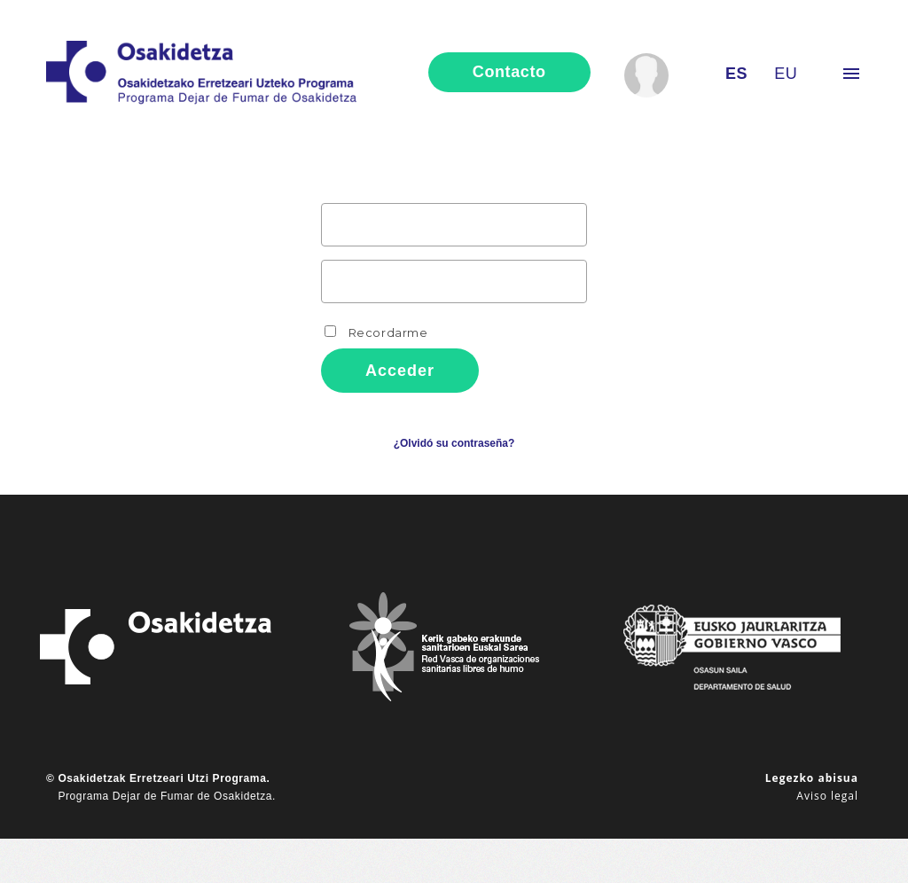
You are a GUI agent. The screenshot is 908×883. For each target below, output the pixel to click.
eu (785, 73)
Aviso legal (827, 795)
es (736, 73)
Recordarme (376, 332)
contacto (509, 72)
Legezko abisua (811, 777)
